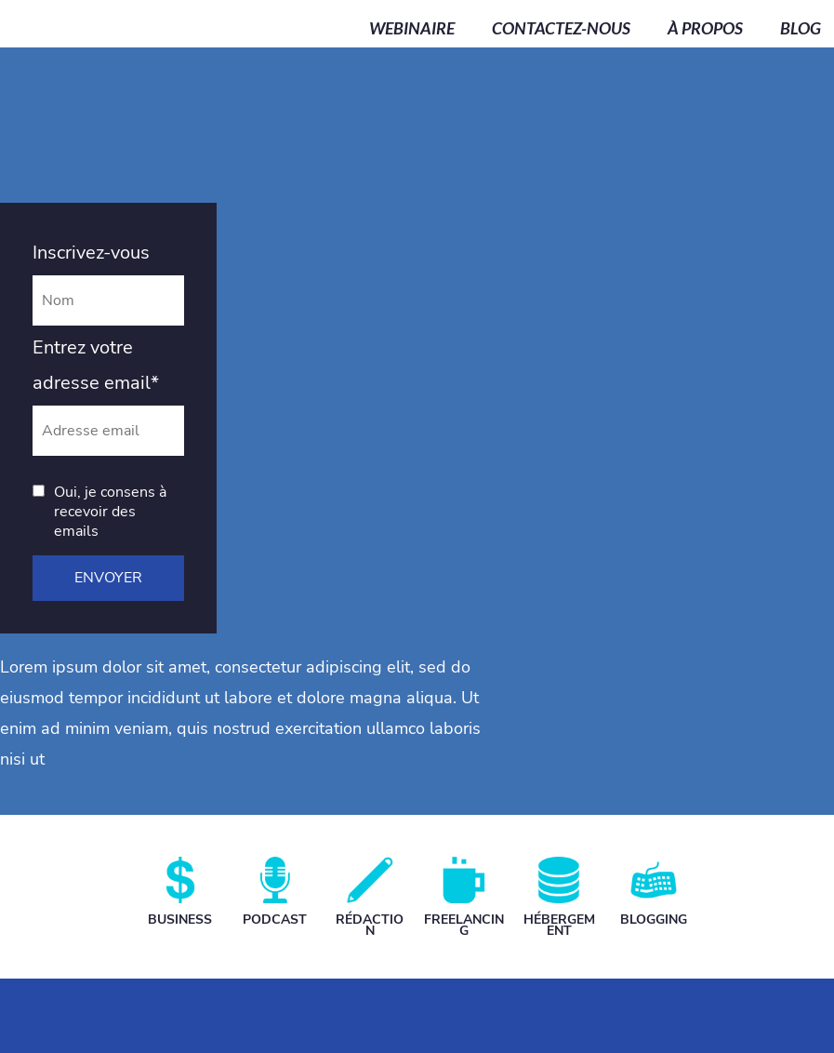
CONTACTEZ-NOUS (561, 29)
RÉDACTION (370, 925)
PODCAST (275, 919)
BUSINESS (180, 919)
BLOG (800, 29)
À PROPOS (705, 29)
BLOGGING (653, 919)
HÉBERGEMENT (559, 925)
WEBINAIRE (412, 29)
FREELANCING (464, 925)
